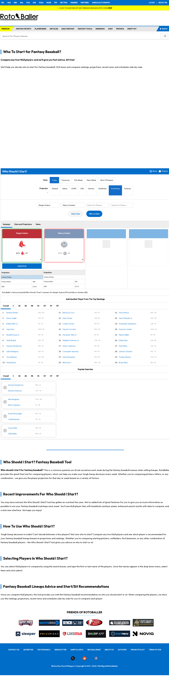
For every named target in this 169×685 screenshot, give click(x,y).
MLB (9, 3)
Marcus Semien (64, 233)
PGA (28, 3)
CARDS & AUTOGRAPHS (101, 3)
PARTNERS (85, 3)
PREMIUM (5, 29)
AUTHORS (122, 650)
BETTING (63, 3)
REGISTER (163, 3)
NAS (34, 3)
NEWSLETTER (60, 650)
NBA (15, 3)
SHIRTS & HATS (77, 650)
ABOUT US (109, 650)
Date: (45, 180)
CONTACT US (13, 650)
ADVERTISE (28, 650)
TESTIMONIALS (43, 650)
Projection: (43, 190)
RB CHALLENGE (94, 650)
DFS (55, 3)
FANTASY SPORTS (23, 29)
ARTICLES (54, 29)
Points (165, 171)
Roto (154, 171)
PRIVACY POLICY (138, 650)
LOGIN (152, 3)
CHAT (110, 29)
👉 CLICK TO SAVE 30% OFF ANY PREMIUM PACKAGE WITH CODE (84, 8)
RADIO (164, 29)
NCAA (41, 3)
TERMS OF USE (155, 650)
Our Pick (22, 266)
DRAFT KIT (132, 29)
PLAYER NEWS (40, 29)
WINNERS (74, 3)
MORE (48, 3)
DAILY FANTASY (68, 29)
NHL (21, 3)
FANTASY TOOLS (85, 29)
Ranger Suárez (22, 233)
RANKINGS (100, 29)
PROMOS (120, 29)
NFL (2, 3)
